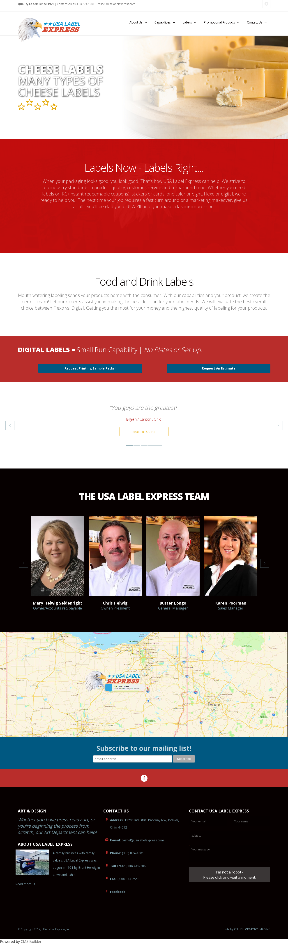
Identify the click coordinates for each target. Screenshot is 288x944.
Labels (187, 22)
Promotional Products (219, 22)
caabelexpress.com (137, 840)
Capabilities (162, 22)
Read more (24, 884)
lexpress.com (116, 4)
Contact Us (254, 22)
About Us (136, 22)
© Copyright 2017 (29, 929)
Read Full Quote (143, 431)
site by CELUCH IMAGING (247, 929)
